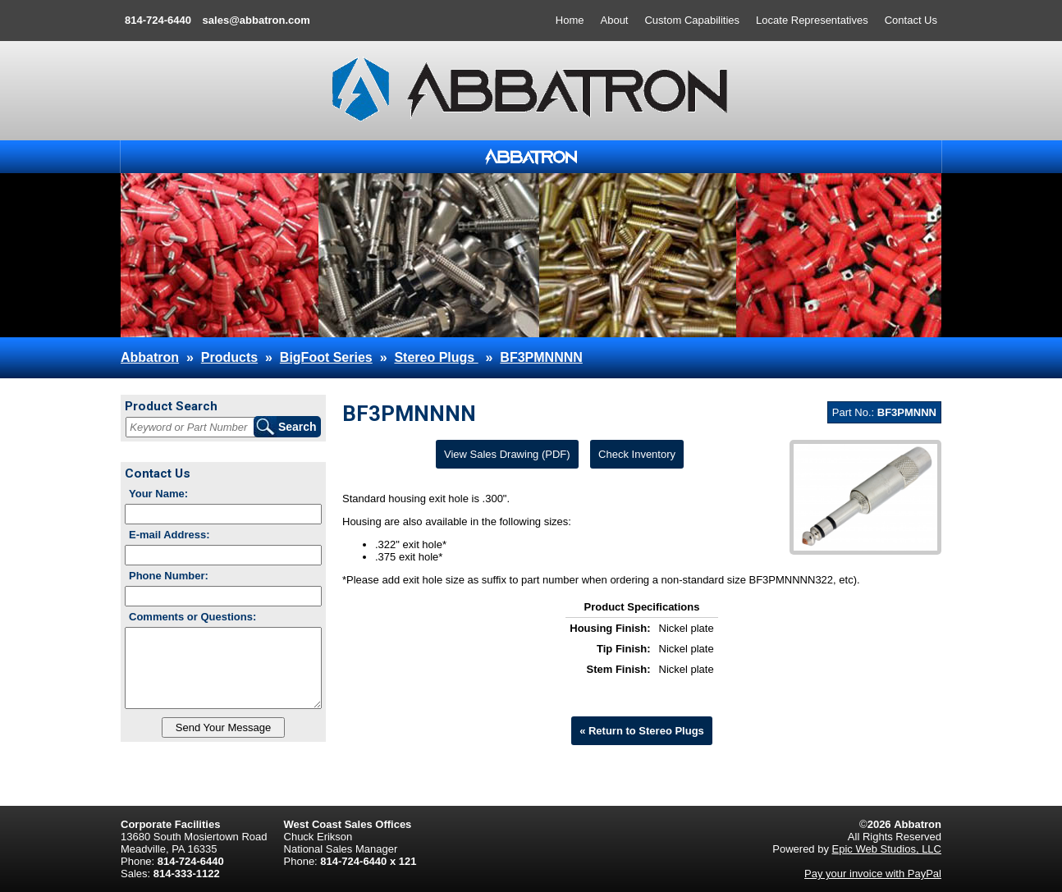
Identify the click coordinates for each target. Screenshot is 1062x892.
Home (570, 20)
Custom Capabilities (691, 20)
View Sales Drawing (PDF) (507, 454)
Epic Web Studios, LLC (886, 849)
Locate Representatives (812, 20)
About (615, 20)
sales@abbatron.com (256, 20)
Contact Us (911, 20)
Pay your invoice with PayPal (872, 873)
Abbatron (150, 357)
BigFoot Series (326, 357)
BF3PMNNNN (541, 357)
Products (229, 357)
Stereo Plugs (436, 357)
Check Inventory (636, 454)
